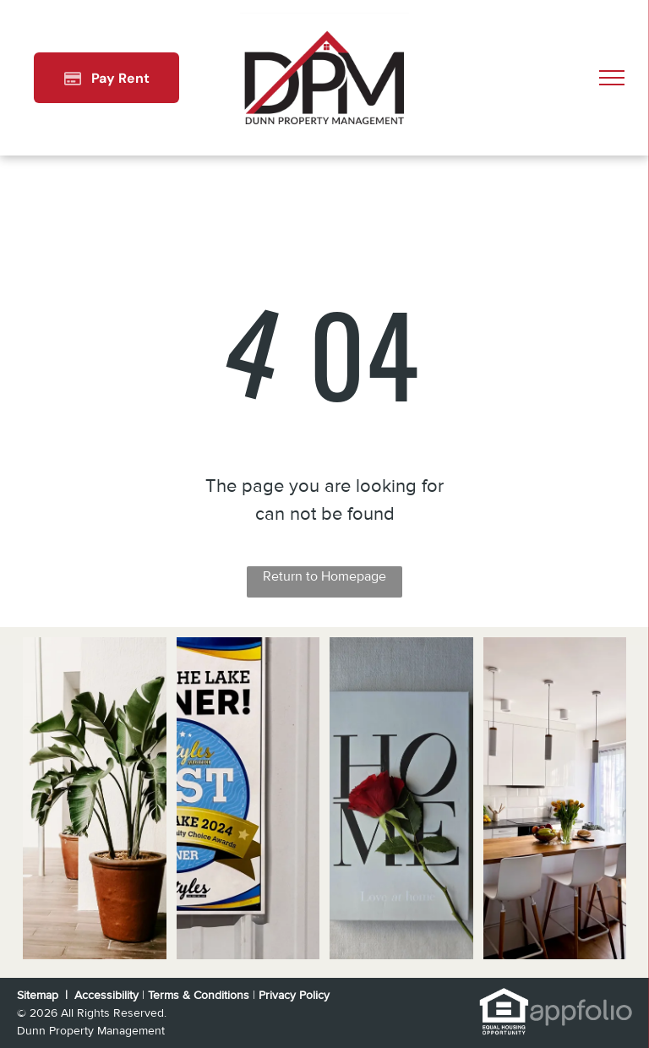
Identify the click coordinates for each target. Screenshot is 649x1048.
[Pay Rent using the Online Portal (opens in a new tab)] (106, 77)
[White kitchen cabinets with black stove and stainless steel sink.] (401, 798)
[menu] (612, 78)
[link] (504, 996)
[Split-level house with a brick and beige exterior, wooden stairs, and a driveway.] (94, 798)
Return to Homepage (324, 576)
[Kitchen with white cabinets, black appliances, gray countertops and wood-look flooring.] (555, 798)
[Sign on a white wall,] (248, 798)
